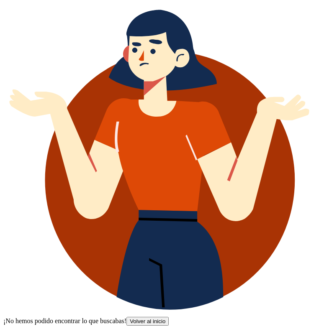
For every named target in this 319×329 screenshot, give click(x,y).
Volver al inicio (147, 321)
